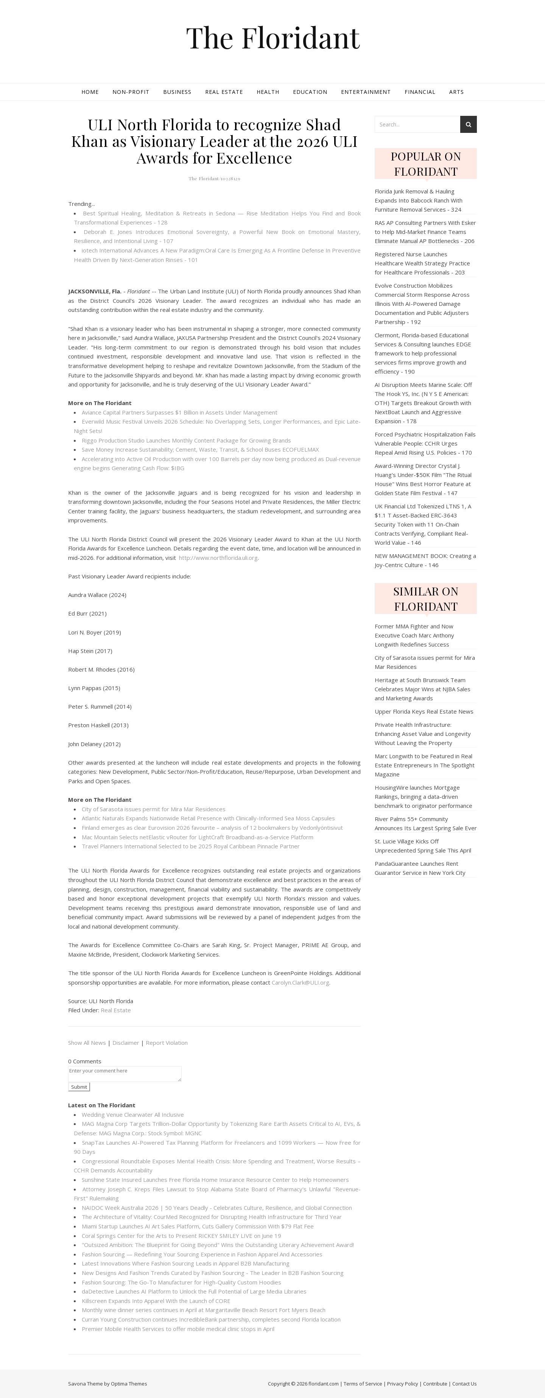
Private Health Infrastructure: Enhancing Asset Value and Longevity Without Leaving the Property (423, 734)
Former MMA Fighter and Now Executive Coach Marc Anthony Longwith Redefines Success (414, 635)
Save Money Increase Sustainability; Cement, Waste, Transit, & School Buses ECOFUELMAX (200, 449)
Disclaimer (125, 1042)
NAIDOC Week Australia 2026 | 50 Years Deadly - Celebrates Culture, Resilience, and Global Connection (217, 1207)
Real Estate (224, 91)
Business (177, 91)
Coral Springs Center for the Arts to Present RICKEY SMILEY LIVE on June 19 (181, 1235)
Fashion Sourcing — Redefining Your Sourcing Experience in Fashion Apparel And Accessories (202, 1254)
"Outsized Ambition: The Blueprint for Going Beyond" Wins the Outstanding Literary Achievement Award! (218, 1244)
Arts (456, 91)
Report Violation (167, 1042)
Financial (420, 91)
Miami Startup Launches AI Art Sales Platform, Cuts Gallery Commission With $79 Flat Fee (198, 1226)
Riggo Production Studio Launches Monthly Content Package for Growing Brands (186, 440)
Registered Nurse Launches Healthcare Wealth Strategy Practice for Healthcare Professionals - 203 (422, 263)
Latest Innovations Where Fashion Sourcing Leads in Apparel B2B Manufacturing (186, 1263)
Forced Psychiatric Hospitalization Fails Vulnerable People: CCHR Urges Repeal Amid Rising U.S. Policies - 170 (425, 443)
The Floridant (273, 37)
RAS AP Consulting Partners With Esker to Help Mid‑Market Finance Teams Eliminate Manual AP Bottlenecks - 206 (425, 232)
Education (310, 91)
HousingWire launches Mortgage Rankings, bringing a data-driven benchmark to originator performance (423, 796)
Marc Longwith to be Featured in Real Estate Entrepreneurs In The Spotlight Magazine (425, 765)
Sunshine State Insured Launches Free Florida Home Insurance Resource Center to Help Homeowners (215, 1179)
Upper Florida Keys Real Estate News (424, 711)
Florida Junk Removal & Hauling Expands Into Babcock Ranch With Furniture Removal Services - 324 (418, 200)
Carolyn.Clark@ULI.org (300, 982)
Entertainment (366, 91)
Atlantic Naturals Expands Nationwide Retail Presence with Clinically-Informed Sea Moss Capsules (208, 818)
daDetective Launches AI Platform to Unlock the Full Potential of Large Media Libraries (194, 1291)
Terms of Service (363, 1383)
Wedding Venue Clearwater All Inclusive (133, 1114)
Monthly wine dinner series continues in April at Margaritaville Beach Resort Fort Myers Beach (203, 1310)
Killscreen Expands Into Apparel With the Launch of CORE (156, 1300)
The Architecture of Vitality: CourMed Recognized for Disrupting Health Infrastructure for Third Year (212, 1216)
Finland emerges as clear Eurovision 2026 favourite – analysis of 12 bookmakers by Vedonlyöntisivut (212, 827)
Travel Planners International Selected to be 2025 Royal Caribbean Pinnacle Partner (191, 846)
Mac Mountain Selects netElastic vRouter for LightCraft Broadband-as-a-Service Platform (197, 837)
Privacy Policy (402, 1383)
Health (268, 91)
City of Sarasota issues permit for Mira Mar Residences (154, 809)
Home (90, 91)
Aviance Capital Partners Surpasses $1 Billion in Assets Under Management (179, 412)
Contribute (435, 1383)
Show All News (87, 1042)
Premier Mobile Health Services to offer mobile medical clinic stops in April (178, 1329)
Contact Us (464, 1383)
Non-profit (130, 91)
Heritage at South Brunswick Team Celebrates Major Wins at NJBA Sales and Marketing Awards (422, 689)
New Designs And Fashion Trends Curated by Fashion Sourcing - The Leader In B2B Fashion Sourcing (213, 1272)
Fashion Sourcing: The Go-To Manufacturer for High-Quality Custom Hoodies (181, 1282)
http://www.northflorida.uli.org (218, 557)
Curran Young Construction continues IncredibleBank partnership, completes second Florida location (211, 1319)
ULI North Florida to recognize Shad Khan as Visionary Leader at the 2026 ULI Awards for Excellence (214, 140)
